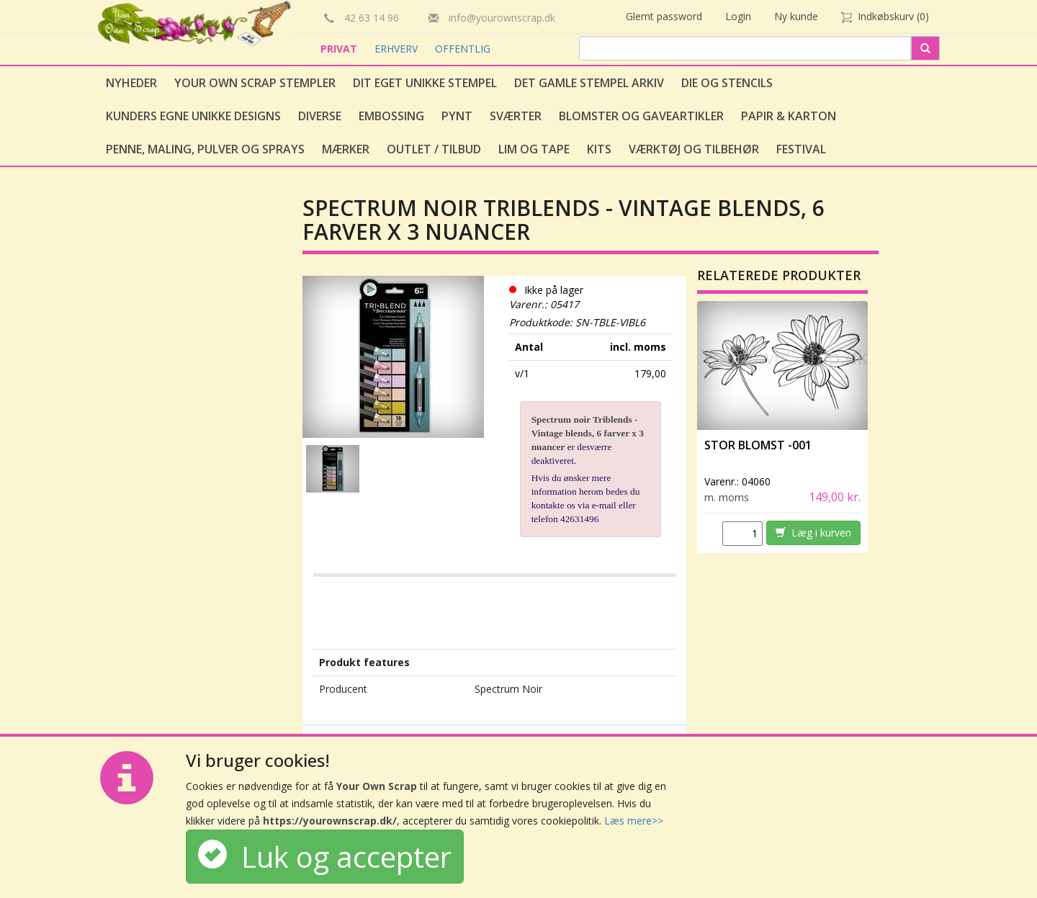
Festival (801, 149)
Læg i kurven (813, 532)
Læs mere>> (633, 820)
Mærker (345, 149)
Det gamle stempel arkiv (589, 83)
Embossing (391, 116)
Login (738, 16)
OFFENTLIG (462, 48)
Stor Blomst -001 (758, 445)
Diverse (319, 116)
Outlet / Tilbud (434, 149)
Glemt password (664, 16)
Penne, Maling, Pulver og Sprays (205, 149)
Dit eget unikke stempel (425, 83)
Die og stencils (727, 83)
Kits (599, 149)
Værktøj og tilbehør (694, 149)
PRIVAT (340, 48)
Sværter (516, 116)
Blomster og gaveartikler (641, 116)
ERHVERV (397, 48)
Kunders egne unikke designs (193, 116)
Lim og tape (534, 149)
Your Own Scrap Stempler (255, 83)
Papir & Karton (788, 116)
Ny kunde (796, 16)
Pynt (456, 116)
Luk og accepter (325, 856)
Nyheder (131, 83)
